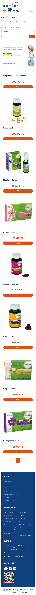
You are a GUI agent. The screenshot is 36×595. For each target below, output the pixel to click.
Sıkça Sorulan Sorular (11, 494)
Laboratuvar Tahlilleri (25, 535)
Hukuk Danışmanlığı (25, 525)
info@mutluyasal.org (17, 556)
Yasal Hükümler (9, 500)
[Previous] (13, 460)
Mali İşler (21, 521)
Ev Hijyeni (22, 515)
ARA (32, 36)
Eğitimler (7, 533)
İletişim (6, 497)
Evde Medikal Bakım (10, 518)
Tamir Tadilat (23, 518)
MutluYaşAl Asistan (10, 512)
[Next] (23, 460)
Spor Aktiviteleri (9, 525)
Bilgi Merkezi (8, 491)
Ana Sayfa (5, 17)
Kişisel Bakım (23, 512)
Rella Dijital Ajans (24, 592)
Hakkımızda (8, 484)
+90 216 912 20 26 (17, 553)
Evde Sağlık (8, 515)
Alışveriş (6, 488)
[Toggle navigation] (31, 10)
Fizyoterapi (8, 521)
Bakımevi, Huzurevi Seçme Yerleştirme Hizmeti (25, 530)
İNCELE (18, 86)
